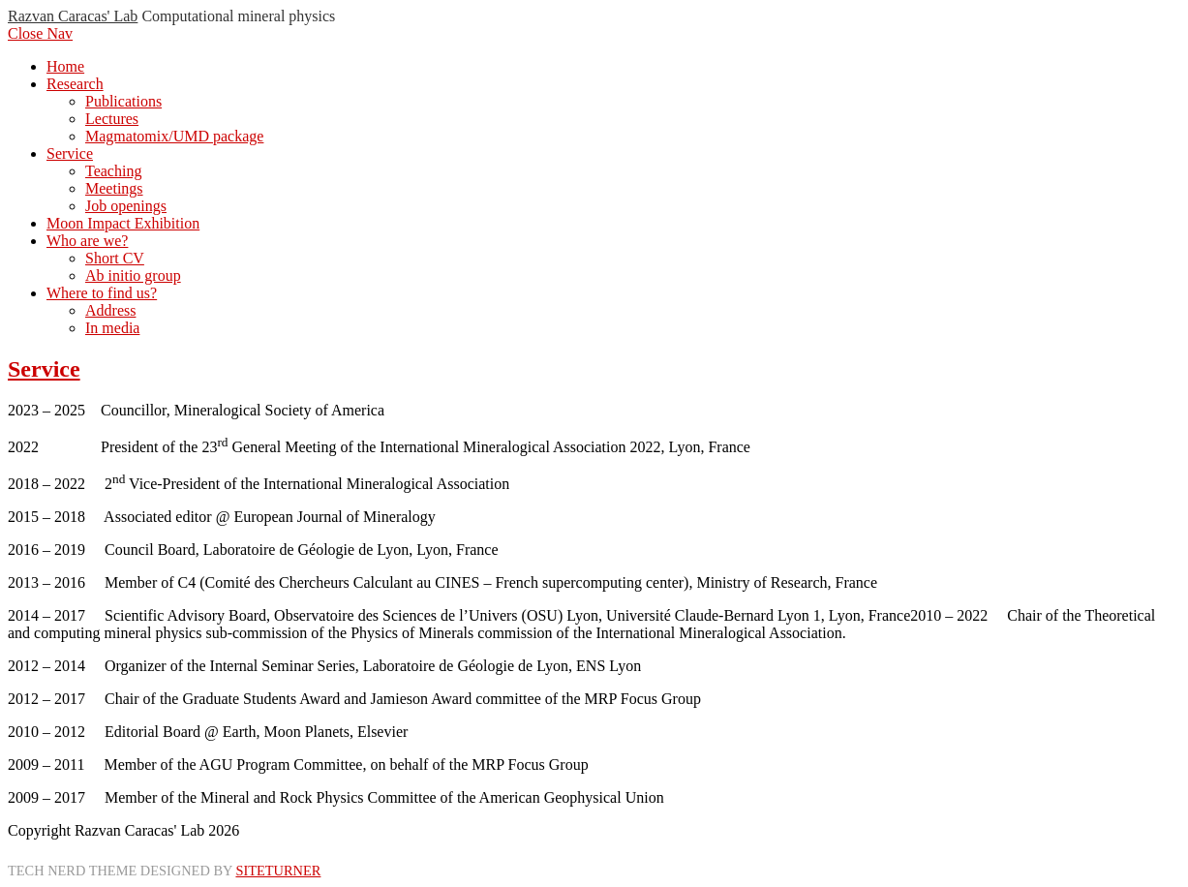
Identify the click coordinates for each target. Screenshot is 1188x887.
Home (65, 66)
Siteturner (277, 870)
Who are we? (87, 240)
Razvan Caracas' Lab (72, 16)
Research (75, 84)
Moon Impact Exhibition (122, 223)
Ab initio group (133, 275)
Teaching (113, 171)
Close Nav (40, 33)
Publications (123, 101)
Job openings (126, 206)
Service (69, 153)
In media (112, 328)
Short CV (114, 258)
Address (110, 310)
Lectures (111, 118)
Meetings (114, 188)
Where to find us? (101, 293)
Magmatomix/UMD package (174, 136)
